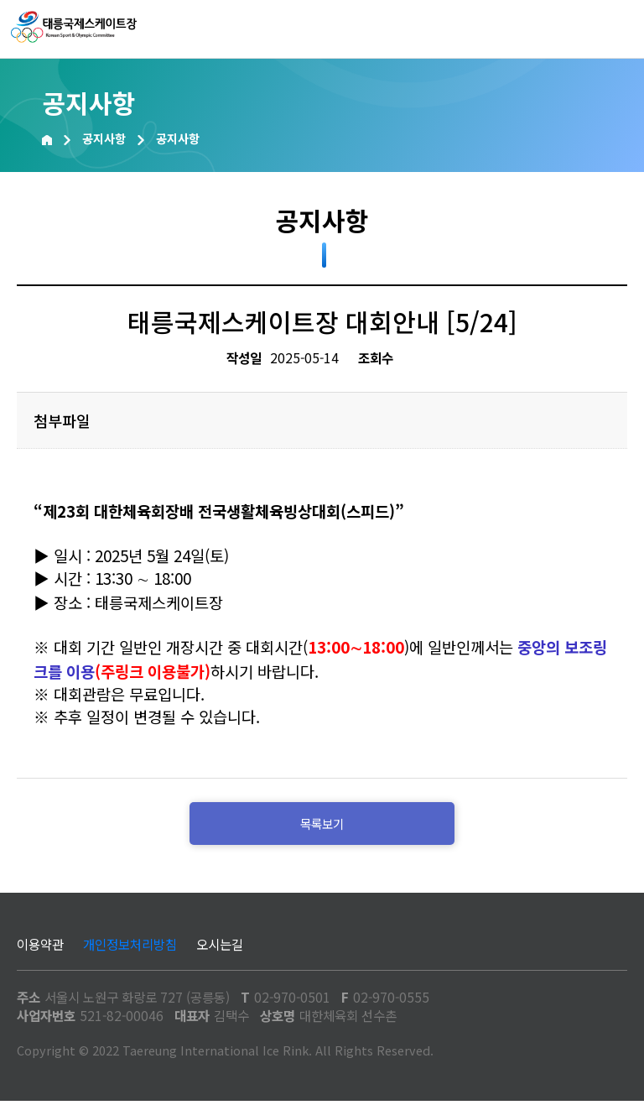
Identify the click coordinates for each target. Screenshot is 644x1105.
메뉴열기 (615, 29)
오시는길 (219, 948)
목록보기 (322, 826)
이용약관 (40, 948)
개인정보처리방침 (130, 948)
